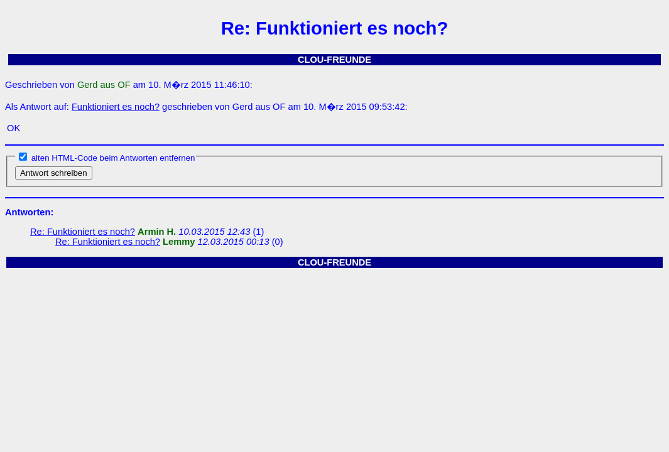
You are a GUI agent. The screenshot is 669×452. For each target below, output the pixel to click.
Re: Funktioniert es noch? (82, 232)
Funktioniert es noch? (116, 107)
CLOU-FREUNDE (334, 60)
